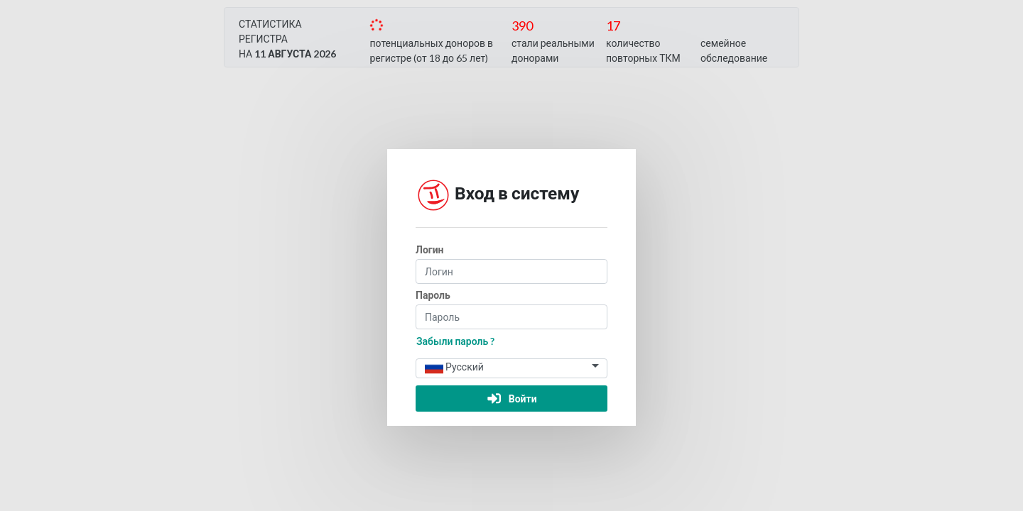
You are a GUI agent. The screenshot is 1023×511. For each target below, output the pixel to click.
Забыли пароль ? (455, 341)
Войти (511, 398)
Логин (430, 249)
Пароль (433, 295)
